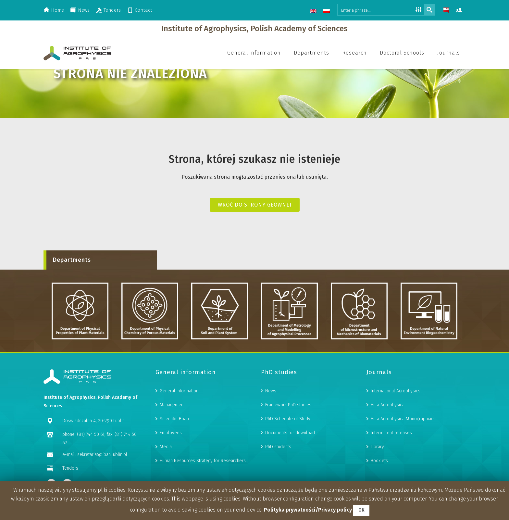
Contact (143, 10)
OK (361, 510)
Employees (171, 479)
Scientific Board (175, 465)
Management (172, 451)
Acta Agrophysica (387, 451)
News (84, 10)
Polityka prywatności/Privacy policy (308, 510)
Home (57, 10)
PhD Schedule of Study (287, 465)
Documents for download (290, 479)
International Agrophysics (395, 437)
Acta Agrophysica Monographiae (402, 465)
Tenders (112, 10)
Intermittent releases (391, 479)
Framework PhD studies (288, 451)
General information (179, 437)
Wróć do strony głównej (255, 205)
